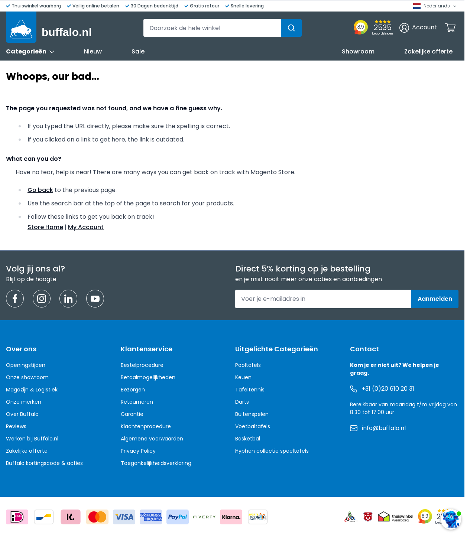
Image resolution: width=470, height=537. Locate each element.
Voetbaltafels (252, 426)
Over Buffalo (22, 414)
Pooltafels (248, 365)
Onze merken (23, 402)
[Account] (418, 28)
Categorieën (30, 51)
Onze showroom (27, 377)
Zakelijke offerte (428, 51)
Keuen (243, 377)
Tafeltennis (250, 389)
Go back (40, 190)
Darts (242, 402)
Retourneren (137, 402)
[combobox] (222, 28)
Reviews (16, 426)
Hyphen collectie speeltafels (272, 451)
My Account (86, 227)
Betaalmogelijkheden (148, 377)
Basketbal (247, 438)
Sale (138, 51)
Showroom (358, 51)
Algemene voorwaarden (152, 438)
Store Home (45, 227)
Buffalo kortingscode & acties (44, 463)
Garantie (132, 414)
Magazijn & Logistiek (32, 389)
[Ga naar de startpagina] (49, 27)
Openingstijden (25, 365)
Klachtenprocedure (146, 426)
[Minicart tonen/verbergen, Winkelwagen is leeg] (450, 27)
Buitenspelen (252, 414)
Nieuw (93, 51)
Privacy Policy (138, 451)
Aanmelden (435, 298)
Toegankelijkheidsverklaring (156, 463)
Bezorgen (133, 389)
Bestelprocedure (142, 365)
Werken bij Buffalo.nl (32, 438)
